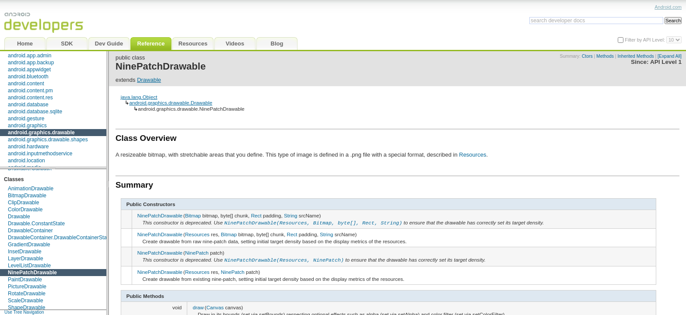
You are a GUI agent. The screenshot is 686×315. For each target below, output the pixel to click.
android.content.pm (30, 91)
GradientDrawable (29, 245)
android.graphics (27, 125)
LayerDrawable (25, 259)
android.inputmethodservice (40, 153)
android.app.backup (31, 63)
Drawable (19, 217)
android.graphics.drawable (41, 133)
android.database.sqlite (35, 111)
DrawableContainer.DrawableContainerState (59, 237)
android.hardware (28, 147)
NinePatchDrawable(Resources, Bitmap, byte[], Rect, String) (313, 222)
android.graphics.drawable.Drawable (170, 102)
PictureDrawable (27, 287)
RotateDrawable (27, 293)
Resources (472, 154)
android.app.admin (29, 55)
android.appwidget (29, 69)
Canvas (215, 305)
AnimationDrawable (30, 189)
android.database (28, 105)
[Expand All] (670, 56)
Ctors (587, 56)
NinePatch (197, 252)
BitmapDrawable (27, 195)
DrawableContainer (30, 231)
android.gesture (26, 119)
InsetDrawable (25, 251)
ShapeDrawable (26, 307)
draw (197, 305)
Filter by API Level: (645, 39)
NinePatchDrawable (32, 273)
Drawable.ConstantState (36, 223)
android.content (26, 83)
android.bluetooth (28, 77)
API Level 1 (666, 62)
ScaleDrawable (25, 301)
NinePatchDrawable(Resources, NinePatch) (284, 259)
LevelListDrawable (29, 265)
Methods (605, 56)
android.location (26, 161)
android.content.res (30, 97)
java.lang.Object (139, 97)
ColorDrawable (25, 209)
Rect (256, 215)
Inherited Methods (635, 56)
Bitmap (193, 215)
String (291, 215)
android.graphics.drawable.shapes (48, 139)
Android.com (668, 7)
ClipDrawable (23, 203)
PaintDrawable (25, 279)
